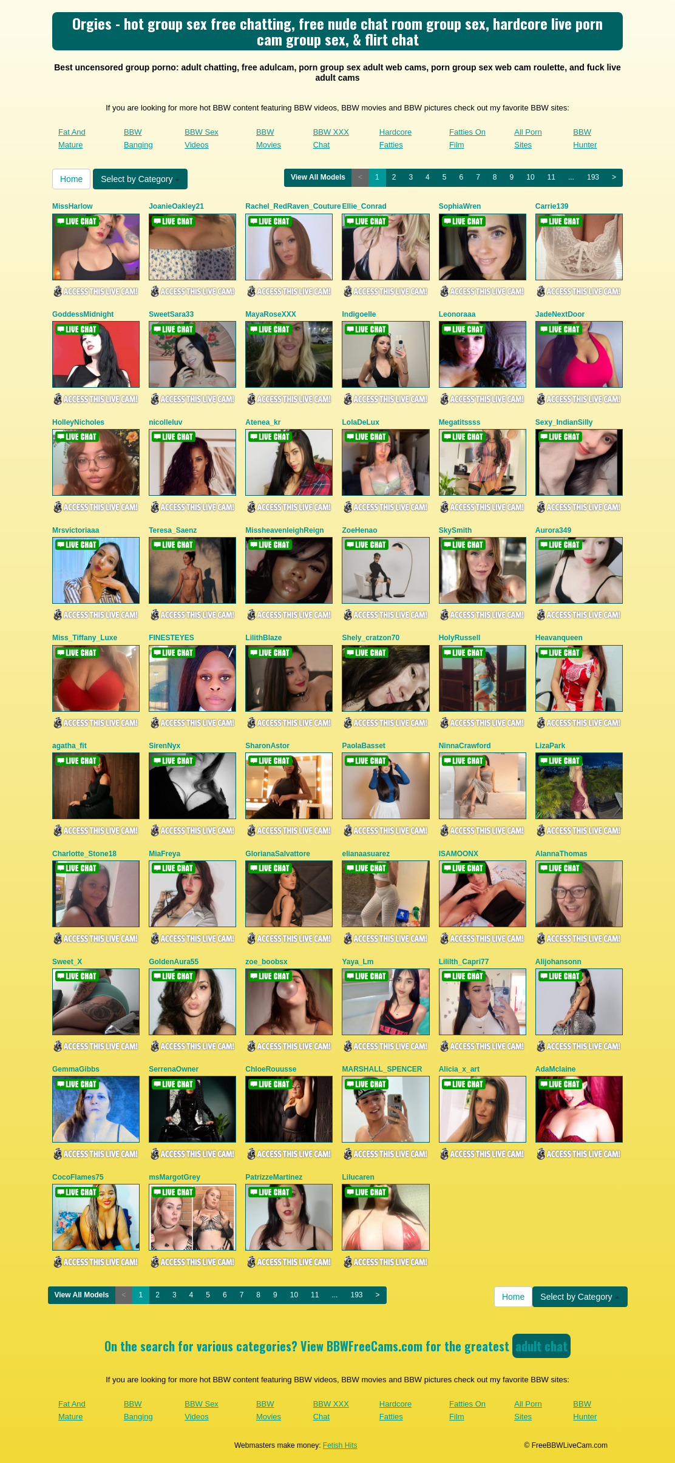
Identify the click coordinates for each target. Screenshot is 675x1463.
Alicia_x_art (459, 1069)
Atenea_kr (262, 422)
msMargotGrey (174, 1177)
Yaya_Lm (357, 962)
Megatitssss (460, 422)
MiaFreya (164, 854)
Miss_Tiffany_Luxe (84, 638)
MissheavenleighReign (284, 530)
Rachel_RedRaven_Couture (293, 206)
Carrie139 (552, 206)
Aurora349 (553, 530)
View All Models (318, 177)
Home (71, 179)
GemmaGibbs (76, 1069)
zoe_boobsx (266, 962)
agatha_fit (69, 746)
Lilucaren (358, 1177)
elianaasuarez (366, 854)
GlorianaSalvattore (277, 854)
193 (593, 177)
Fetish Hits (340, 1445)
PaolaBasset (363, 746)
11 (551, 177)
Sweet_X (67, 962)
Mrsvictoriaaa (75, 530)
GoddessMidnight (83, 314)
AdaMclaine (555, 1069)
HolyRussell (460, 638)
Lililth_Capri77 (464, 962)
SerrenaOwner (173, 1069)
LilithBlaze (263, 638)
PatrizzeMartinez (273, 1177)
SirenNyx (164, 746)
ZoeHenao (359, 530)
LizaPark (550, 746)
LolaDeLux (360, 422)
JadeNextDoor (560, 314)
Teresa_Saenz (173, 530)
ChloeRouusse (270, 1069)
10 (530, 177)
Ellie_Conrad (364, 206)
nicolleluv (165, 422)
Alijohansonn (558, 962)
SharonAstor (267, 746)
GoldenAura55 (173, 962)
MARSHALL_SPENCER (382, 1069)
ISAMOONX (458, 854)
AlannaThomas (561, 854)
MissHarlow (72, 206)
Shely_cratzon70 (370, 638)
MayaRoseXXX (270, 314)
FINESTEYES (171, 638)
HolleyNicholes (78, 422)
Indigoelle (359, 314)
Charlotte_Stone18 (84, 854)
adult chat (541, 1346)
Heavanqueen (559, 638)
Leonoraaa (457, 314)
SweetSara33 (171, 314)
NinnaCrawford (465, 746)
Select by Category (140, 179)
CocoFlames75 (78, 1177)
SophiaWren (460, 206)
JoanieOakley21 (176, 206)
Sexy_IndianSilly (564, 422)
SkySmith (455, 530)
